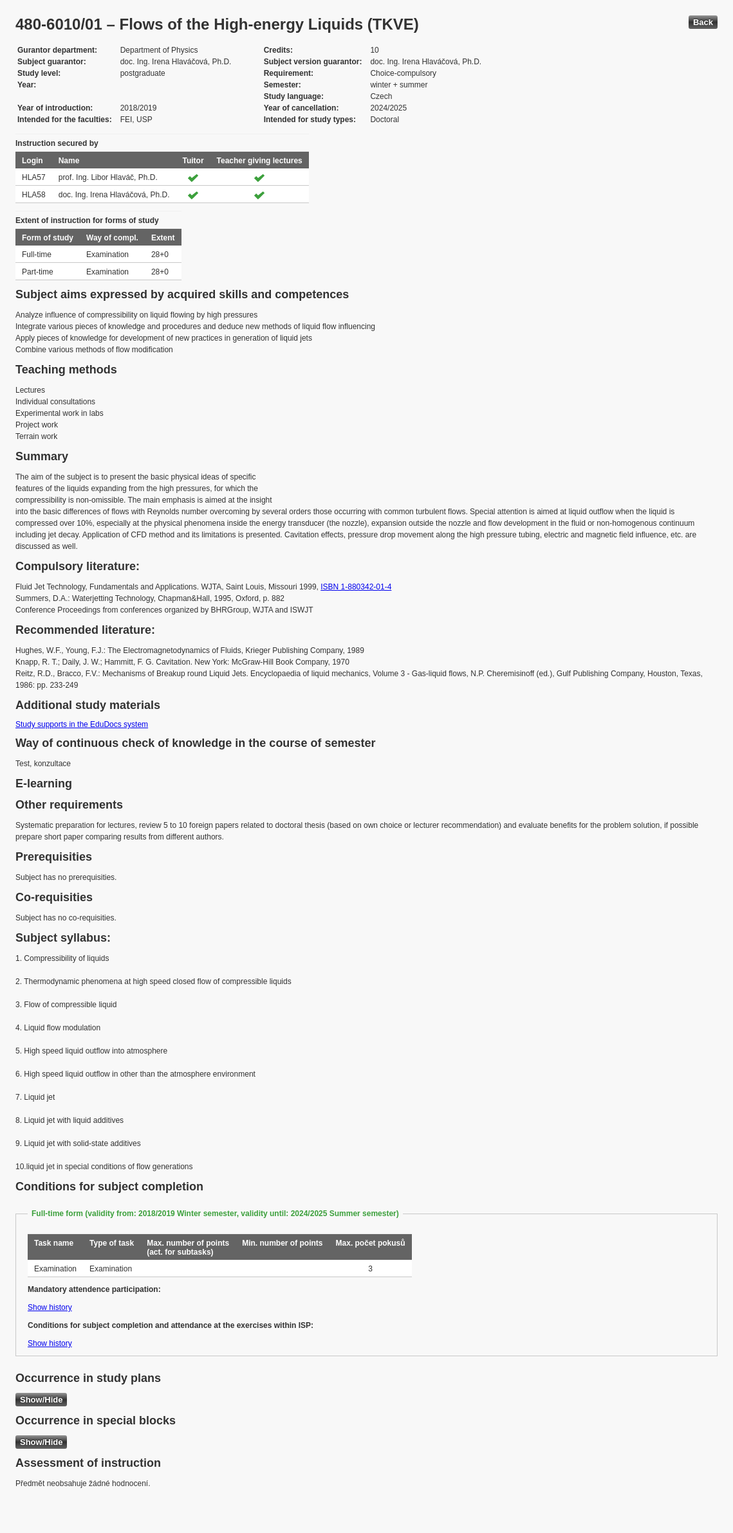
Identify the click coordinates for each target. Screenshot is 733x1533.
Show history (50, 1307)
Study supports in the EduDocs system (81, 724)
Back (703, 22)
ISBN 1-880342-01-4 (355, 586)
